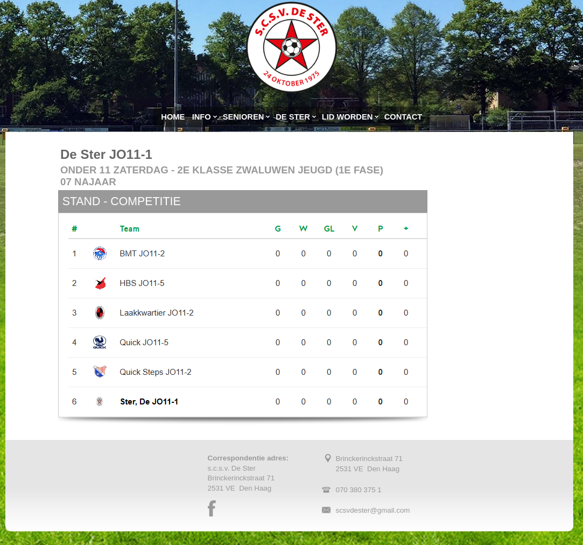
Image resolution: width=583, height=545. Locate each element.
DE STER (293, 117)
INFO (201, 117)
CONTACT (403, 117)
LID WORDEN (347, 117)
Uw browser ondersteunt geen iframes (484, 285)
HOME (173, 117)
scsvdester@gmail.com (372, 510)
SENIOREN (243, 117)
